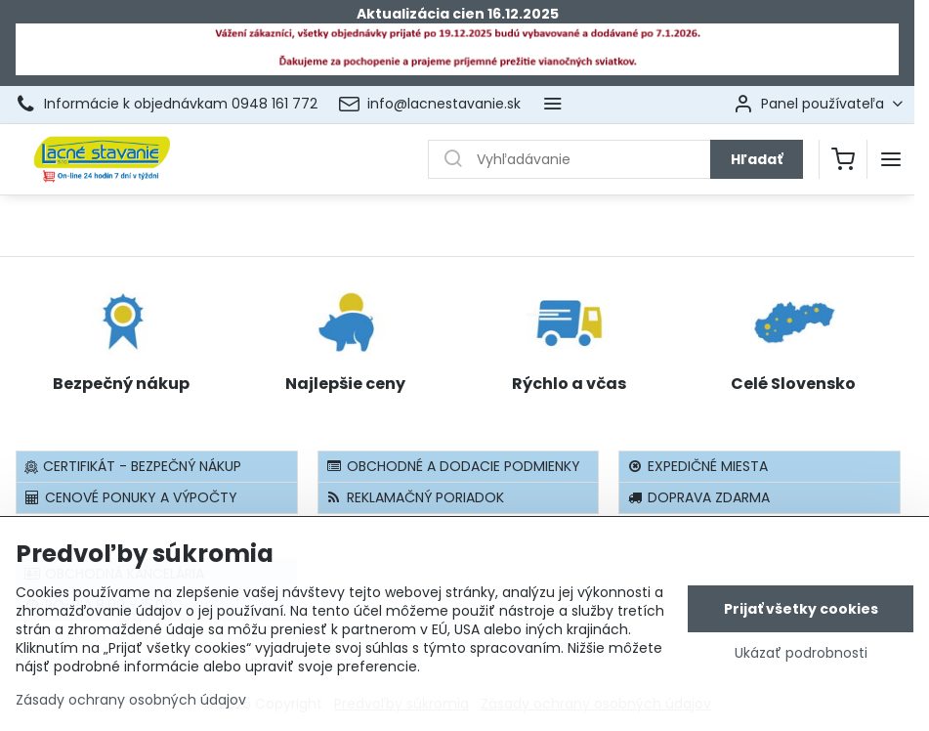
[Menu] (890, 159)
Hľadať (756, 159)
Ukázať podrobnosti (801, 666)
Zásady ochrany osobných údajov (131, 712)
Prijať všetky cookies (801, 621)
